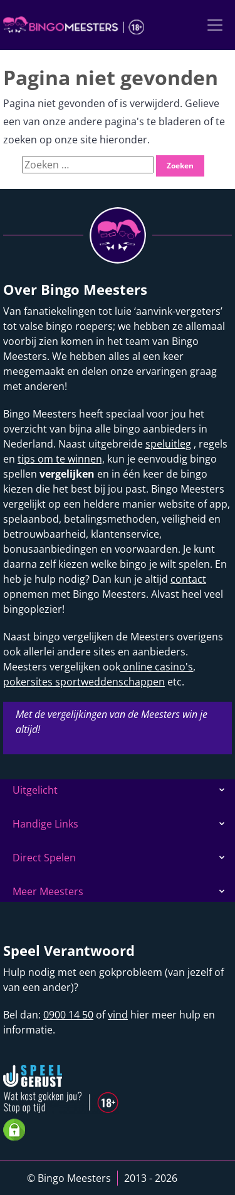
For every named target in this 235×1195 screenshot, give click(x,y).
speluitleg (168, 444)
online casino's (156, 667)
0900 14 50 (68, 1015)
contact (188, 579)
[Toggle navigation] (215, 25)
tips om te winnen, (61, 459)
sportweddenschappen (109, 682)
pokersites (28, 682)
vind (118, 1015)
